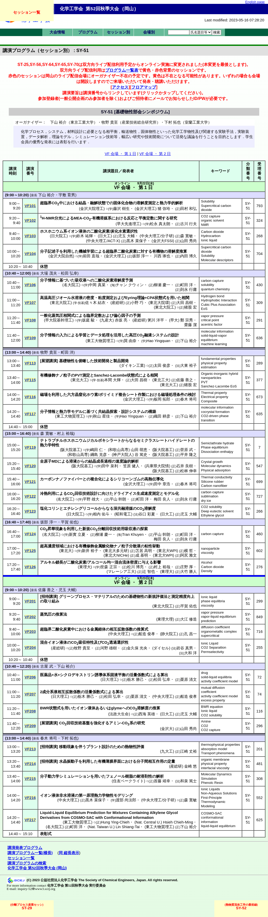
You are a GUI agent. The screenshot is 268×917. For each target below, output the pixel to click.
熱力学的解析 (171, 203)
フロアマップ (143, 87)
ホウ (90, 395)
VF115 (30, 380)
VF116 (30, 397)
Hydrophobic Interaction (219, 300)
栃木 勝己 (135, 679)
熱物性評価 (134, 747)
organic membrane (215, 759)
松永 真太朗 (160, 224)
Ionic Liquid (209, 643)
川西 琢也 (162, 256)
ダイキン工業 (132, 365)
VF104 (30, 254)
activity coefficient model (219, 681)
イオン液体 (76, 231)
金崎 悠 (190, 766)
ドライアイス (124, 493)
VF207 (30, 694)
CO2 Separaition (213, 647)
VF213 (30, 749)
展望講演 (49, 361)
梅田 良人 (162, 499)
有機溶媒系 (101, 218)
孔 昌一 (190, 634)
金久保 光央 (137, 648)
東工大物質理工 (100, 341)
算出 (164, 675)
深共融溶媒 (123, 508)
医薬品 (46, 675)
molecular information (217, 331)
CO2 (204, 726)
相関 (185, 298)
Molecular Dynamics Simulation (216, 776)
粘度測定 (105, 298)
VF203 (30, 632)
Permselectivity (212, 652)
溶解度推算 (177, 251)
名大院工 (71, 285)
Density (206, 571)
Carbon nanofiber (214, 486)
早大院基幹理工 (58, 320)
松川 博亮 (135, 567)
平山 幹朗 (118, 499)
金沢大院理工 (91, 209)
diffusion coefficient (215, 627)
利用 (67, 251)
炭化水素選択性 (124, 231)
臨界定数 (94, 315)
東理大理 (165, 619)
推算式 (142, 629)
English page (255, 2)
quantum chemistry (215, 289)
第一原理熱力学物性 (96, 795)
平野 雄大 (91, 499)
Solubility (208, 201)
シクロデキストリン (77, 675)
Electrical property (214, 397)
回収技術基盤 (78, 723)
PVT (204, 382)
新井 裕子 (90, 551)
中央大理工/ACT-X (103, 241)
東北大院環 (159, 303)
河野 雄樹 (108, 648)
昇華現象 (55, 529)
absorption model (214, 749)
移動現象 (67, 747)
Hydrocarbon (211, 236)
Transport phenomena (217, 753)
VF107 (30, 303)
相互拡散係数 (121, 629)
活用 (117, 335)
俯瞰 (82, 361)
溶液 (73, 461)
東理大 (85, 567)
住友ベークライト (128, 781)
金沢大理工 (145, 209)
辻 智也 (148, 572)
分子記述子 (49, 251)
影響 (157, 562)
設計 (175, 335)
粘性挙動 (152, 546)
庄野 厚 (186, 567)
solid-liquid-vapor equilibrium (214, 338)
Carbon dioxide (212, 232)
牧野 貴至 (48, 352)
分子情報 (47, 280)
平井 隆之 (188, 455)
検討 (192, 395)
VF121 (30, 482)
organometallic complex (219, 631)
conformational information (212, 820)
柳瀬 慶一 (162, 285)
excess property (213, 700)
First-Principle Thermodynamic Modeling (213, 802)
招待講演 (49, 597)
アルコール (97, 562)
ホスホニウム (51, 231)
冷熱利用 (47, 493)
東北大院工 (61, 303)
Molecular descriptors (217, 260)
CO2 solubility (211, 507)
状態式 (160, 298)
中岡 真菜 (97, 285)
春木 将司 (188, 399)
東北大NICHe (116, 555)
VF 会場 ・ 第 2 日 (155, 154)
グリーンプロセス (74, 597)
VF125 (30, 551)
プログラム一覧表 (121, 70)
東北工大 (161, 380)
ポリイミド (108, 395)
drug (204, 673)
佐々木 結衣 (95, 303)
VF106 (30, 285)
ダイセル (161, 648)
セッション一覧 (26, 12)
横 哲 (188, 551)
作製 (141, 395)
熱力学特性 (49, 445)
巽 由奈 (130, 341)
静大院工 (169, 634)
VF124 (30, 534)
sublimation (209, 496)
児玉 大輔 (126, 236)
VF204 (30, 648)
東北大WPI (167, 551)
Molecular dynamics (216, 466)
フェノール (115, 776)
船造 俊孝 (147, 634)
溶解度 (150, 508)
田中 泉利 (110, 466)
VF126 (30, 567)
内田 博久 (188, 256)
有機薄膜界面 (109, 761)
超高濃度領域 (51, 546)
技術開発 (101, 361)
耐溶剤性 (144, 776)
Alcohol (206, 562)
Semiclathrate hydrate (217, 443)
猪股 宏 (190, 307)
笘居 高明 (143, 551)
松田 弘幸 (69, 273)
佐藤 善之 (184, 380)
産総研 (117, 303)
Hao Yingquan (158, 341)
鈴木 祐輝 (84, 236)
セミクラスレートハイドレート (164, 440)
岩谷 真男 (184, 648)
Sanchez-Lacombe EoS (219, 386)
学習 (82, 335)
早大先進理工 (128, 224)
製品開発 (121, 361)
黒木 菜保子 (136, 241)
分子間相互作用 (150, 761)
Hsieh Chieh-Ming (178, 822)
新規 (86, 529)
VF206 (30, 677)
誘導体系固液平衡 (110, 675)
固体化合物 (123, 203)
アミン (115, 723)
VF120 (30, 466)
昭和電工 (123, 514)
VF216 (30, 798)
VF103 (30, 236)
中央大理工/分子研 (157, 236)
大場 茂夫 (48, 273)
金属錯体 (98, 629)
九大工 (167, 751)
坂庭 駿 (88, 320)
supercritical (210, 636)
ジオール (63, 298)
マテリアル (103, 597)
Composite (209, 401)
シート (132, 395)
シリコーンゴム (127, 479)
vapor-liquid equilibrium (218, 616)
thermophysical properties (220, 744)
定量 (171, 761)
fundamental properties (218, 359)
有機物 (158, 251)
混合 (44, 642)
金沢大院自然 (61, 256)
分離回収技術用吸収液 (117, 529)
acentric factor (211, 324)
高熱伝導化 (154, 479)
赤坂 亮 (121, 320)
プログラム (88, 32)
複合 (122, 395)
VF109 (30, 338)
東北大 (66, 551)
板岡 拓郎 (162, 399)
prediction (208, 621)
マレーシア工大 (121, 572)
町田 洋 (186, 285)
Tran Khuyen (132, 534)
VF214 (30, 764)
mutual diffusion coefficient (213, 690)
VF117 (30, 414)
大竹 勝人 (188, 572)
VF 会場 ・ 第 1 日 (120, 154)
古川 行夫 (188, 224)
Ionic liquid (209, 240)
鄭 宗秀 (186, 320)
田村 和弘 (188, 209)
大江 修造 (188, 619)
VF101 (30, 206)
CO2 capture (210, 216)
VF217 (30, 820)
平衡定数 (146, 218)
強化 (97, 723)
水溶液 (77, 298)
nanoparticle (210, 548)
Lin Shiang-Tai (128, 827)
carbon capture (212, 281)
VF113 (30, 363)
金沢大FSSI (163, 241)
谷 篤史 (141, 455)
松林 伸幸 (188, 471)
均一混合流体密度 (122, 562)
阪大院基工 (70, 450)
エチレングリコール (80, 508)
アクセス (120, 87)
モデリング (123, 795)
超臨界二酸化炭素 (121, 251)
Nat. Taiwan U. (101, 827)
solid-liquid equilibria (216, 677)
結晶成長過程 (100, 461)
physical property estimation (214, 365)
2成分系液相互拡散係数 (60, 692)
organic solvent (212, 220)
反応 (131, 218)
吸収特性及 (88, 642)
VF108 (30, 320)
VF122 (30, 496)
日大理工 (109, 679)
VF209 (30, 726)
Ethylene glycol (212, 515)
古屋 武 (46, 666)
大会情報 (57, 32)
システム (159, 335)
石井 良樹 (184, 466)
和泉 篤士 (188, 781)
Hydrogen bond (212, 296)
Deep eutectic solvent (217, 511)
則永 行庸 (188, 289)
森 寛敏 (186, 236)
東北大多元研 (116, 551)
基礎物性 (67, 361)
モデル (77, 412)
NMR (205, 225)
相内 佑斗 (101, 514)
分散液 (135, 546)
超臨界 (46, 203)
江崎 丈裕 (188, 751)
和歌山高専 (118, 450)
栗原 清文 (188, 679)
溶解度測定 (146, 203)
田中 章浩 (162, 484)
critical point (210, 320)
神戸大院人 (122, 455)
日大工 (105, 236)
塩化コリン (49, 508)
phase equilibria (213, 601)
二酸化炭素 (100, 231)
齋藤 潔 (190, 325)
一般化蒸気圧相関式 (57, 315)
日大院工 (59, 236)
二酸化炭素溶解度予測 (113, 280)
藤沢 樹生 (121, 209)
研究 (173, 218)
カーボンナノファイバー (61, 479)
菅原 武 (186, 450)
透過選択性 (118, 642)
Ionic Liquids (210, 789)
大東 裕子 (188, 365)
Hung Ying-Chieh (115, 822)
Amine (205, 721)
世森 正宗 (108, 567)
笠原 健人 (131, 466)
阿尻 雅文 (188, 555)
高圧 (133, 335)
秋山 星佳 (101, 416)
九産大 (106, 320)
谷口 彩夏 (147, 514)
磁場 (44, 395)
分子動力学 (49, 776)
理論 (141, 298)
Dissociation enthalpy (217, 452)
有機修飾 (47, 375)
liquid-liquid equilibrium (218, 826)
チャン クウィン (130, 285)
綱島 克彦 (98, 455)
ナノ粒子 (63, 375)
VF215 (30, 779)
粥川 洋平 (156, 320)
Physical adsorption (215, 470)
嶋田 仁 (96, 450)
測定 (86, 375)
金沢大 (167, 729)
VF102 (30, 220)
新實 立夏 (77, 534)
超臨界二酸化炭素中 (57, 629)
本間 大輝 (112, 380)
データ (96, 335)
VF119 (30, 447)
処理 (106, 335)
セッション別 (118, 32)
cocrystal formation (215, 412)
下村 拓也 (69, 738)
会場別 (149, 32)
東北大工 (79, 380)
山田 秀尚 (188, 241)
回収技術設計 (86, 493)
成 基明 (141, 555)
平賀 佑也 (69, 522)
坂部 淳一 (140, 256)
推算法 (61, 614)
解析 (160, 776)
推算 (156, 708)
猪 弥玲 (164, 209)
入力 (63, 335)
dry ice (206, 501)
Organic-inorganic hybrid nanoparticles (219, 376)
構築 (152, 412)
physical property (214, 764)
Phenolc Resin (212, 783)
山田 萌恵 (139, 450)
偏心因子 (121, 315)
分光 (58, 218)
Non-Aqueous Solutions (219, 793)
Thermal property (214, 393)
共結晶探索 (107, 412)
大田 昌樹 (184, 303)
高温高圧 (47, 298)
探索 (144, 529)
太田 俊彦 (162, 365)
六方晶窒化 (76, 395)
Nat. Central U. (148, 822)
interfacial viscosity (215, 768)
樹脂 (129, 776)
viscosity (207, 553)
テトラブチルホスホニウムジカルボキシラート (80, 440)
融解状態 (97, 203)
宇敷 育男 (67, 195)
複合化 (96, 479)
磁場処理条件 (172, 395)
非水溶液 (67, 795)
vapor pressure (212, 316)
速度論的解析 (127, 461)
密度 (90, 298)
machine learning (214, 344)
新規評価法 (157, 597)
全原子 (46, 461)
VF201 (30, 601)
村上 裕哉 (65, 433)
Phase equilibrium (214, 447)
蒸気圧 (46, 614)
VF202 (30, 617)
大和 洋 (190, 653)
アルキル (47, 562)
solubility (207, 285)
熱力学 (65, 412)
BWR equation (212, 707)
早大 (174, 320)
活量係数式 (139, 675)
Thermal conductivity (216, 477)
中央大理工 (119, 634)
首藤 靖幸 (162, 781)
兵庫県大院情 (157, 466)
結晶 (82, 203)
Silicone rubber (212, 481)
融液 (148, 335)
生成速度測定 (148, 493)
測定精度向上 (182, 597)
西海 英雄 (147, 714)
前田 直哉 (91, 256)
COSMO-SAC (211, 813)
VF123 (30, 511)
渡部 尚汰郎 (126, 800)
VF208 (30, 711)
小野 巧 (137, 303)
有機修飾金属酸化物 (96, 546)
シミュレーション (74, 776)
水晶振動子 (68, 761)
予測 (137, 315)
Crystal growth (212, 462)
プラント (94, 747)
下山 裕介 (46, 195)
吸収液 (80, 280)
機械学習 (86, 251)
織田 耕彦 (162, 416)
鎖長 (59, 562)
